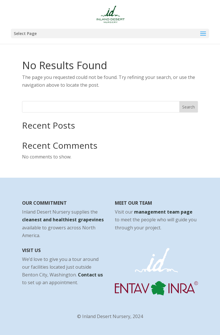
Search (188, 107)
